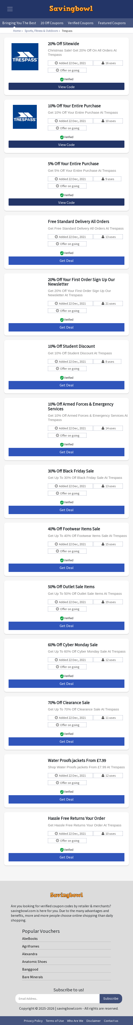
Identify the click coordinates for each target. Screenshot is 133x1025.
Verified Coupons (80, 23)
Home (18, 31)
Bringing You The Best (19, 23)
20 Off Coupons (52, 23)
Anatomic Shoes (34, 961)
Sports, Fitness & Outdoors (43, 31)
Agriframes (30, 946)
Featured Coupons (112, 23)
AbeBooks (30, 938)
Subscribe (111, 998)
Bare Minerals (32, 977)
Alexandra (29, 954)
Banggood (30, 969)
